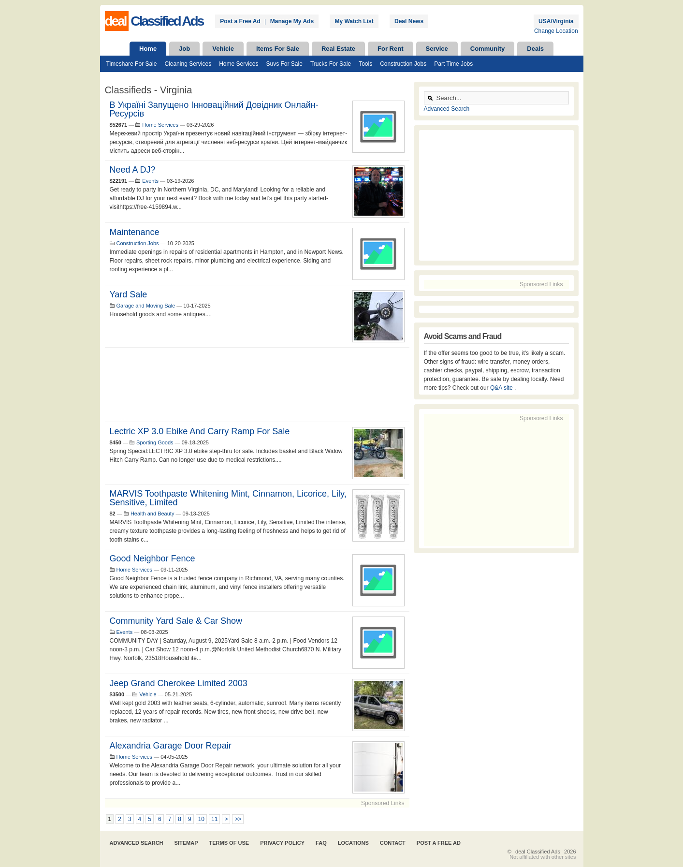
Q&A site (502, 387)
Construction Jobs (403, 63)
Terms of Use (229, 843)
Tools (365, 63)
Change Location (556, 31)
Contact (393, 843)
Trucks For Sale (330, 63)
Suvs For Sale (284, 63)
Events (150, 181)
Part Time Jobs (453, 63)
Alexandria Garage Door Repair (171, 745)
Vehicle (223, 48)
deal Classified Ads (537, 851)
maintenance (135, 232)
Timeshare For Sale (131, 63)
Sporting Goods (154, 442)
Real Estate (338, 48)
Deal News (408, 21)
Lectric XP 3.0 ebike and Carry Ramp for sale (200, 431)
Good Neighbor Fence (152, 558)
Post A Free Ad (439, 843)
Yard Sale (128, 294)
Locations (353, 843)
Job (184, 48)
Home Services (238, 63)
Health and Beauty (152, 513)
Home (148, 48)
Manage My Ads (292, 21)
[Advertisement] (257, 385)
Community (487, 48)
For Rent (390, 48)
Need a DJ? (133, 170)
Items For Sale (277, 48)
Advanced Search (447, 108)
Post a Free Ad (240, 21)
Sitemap (186, 843)
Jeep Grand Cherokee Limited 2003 (178, 683)
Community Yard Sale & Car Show (176, 621)
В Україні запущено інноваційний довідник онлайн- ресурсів (214, 109)
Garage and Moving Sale (145, 306)
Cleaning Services (187, 63)
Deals (535, 48)
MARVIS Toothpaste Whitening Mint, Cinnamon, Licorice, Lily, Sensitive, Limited (228, 498)
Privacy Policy (282, 843)
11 (214, 819)
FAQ (321, 843)
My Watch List (353, 21)
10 (201, 819)
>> (237, 819)
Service (437, 48)
